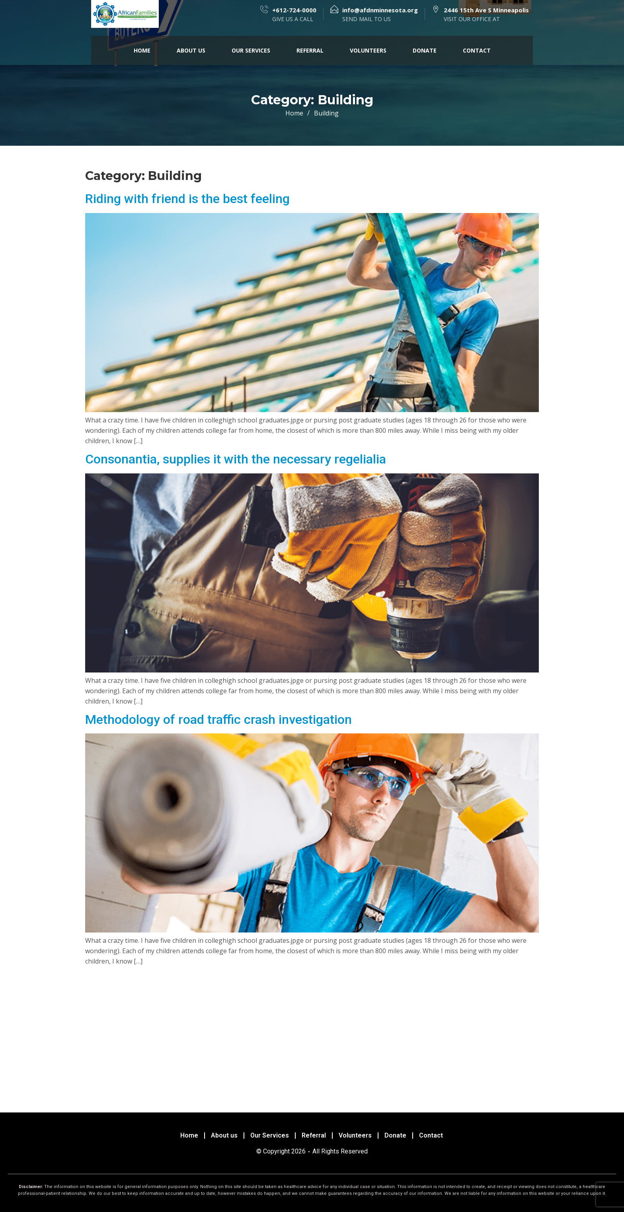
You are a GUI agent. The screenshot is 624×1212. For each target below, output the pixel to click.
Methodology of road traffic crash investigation (218, 719)
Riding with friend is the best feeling (187, 198)
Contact (477, 50)
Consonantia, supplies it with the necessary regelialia (235, 459)
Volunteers (368, 50)
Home (142, 50)
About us (191, 50)
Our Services (251, 50)
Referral (310, 50)
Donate (425, 50)
